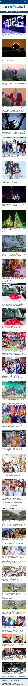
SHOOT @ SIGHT (14, 13)
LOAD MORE (13, 505)
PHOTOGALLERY (6, 1)
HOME (3, 13)
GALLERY (8, 13)
